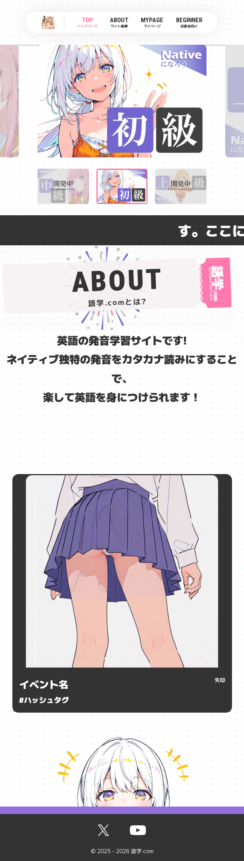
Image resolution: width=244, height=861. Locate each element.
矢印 (220, 680)
